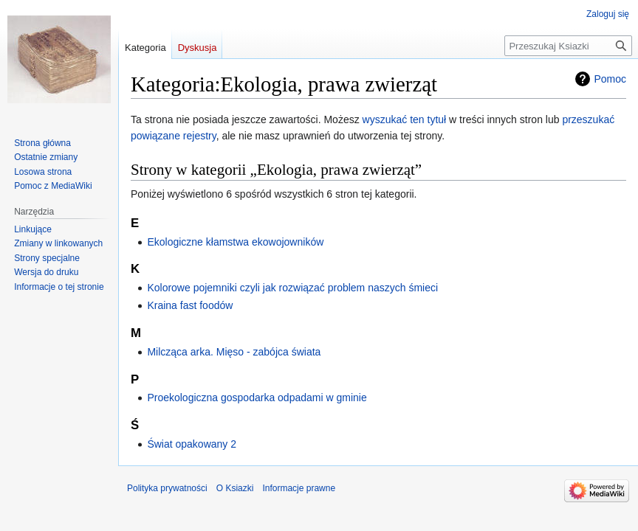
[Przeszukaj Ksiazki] (568, 45)
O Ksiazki (235, 488)
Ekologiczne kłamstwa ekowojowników (235, 242)
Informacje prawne (298, 488)
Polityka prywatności (167, 488)
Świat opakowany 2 (191, 444)
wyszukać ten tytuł (405, 119)
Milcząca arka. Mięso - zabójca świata (233, 352)
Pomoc (610, 79)
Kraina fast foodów (190, 305)
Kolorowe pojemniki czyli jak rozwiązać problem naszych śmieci (292, 288)
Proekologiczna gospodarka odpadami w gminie (256, 397)
